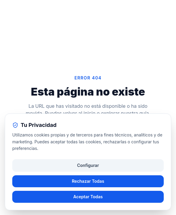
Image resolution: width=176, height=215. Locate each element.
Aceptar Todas (88, 196)
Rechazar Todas (88, 181)
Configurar (88, 165)
